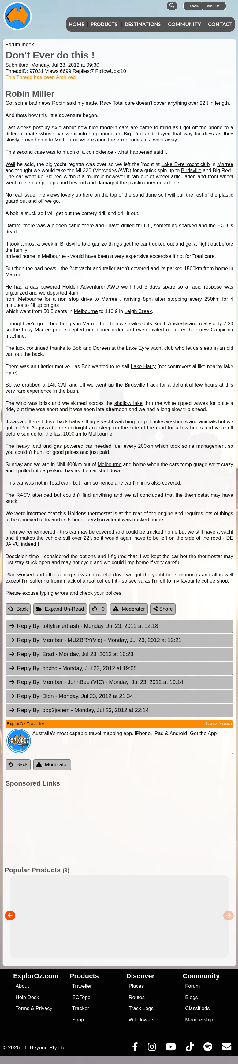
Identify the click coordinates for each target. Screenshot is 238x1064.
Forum (192, 987)
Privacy (43, 1010)
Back (18, 610)
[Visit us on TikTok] (189, 1050)
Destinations (143, 24)
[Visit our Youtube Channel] (170, 1050)
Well (10, 164)
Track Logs (141, 1010)
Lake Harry (143, 366)
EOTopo (81, 999)
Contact (220, 24)
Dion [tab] (71, 698)
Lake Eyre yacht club (186, 164)
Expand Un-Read (60, 610)
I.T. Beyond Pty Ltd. (44, 1049)
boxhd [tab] (73, 670)
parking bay (60, 471)
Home (76, 24)
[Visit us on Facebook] (135, 1050)
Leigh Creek (138, 311)
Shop (78, 1021)
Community (184, 24)
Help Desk (27, 999)
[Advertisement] (117, 825)
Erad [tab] (71, 656)
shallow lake (128, 403)
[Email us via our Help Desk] (226, 1050)
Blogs (191, 999)
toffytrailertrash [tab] (83, 628)
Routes (136, 999)
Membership (199, 1021)
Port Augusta (35, 428)
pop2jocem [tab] (79, 712)
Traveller (82, 987)
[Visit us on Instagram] (151, 1050)
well (229, 575)
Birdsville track (141, 385)
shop (222, 581)
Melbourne (66, 140)
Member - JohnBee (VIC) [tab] (96, 684)
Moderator (129, 610)
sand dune (145, 195)
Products (104, 24)
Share (163, 610)
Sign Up (213, 6)
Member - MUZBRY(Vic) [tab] (95, 642)
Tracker (80, 1010)
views (53, 195)
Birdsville (191, 170)
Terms (22, 1010)
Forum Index (20, 44)
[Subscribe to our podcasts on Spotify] (207, 1050)
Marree (225, 164)
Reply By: (29, 627)
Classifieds (197, 1010)
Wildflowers (141, 1021)
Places (136, 987)
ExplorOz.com (35, 977)
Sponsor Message (218, 725)
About (22, 987)
